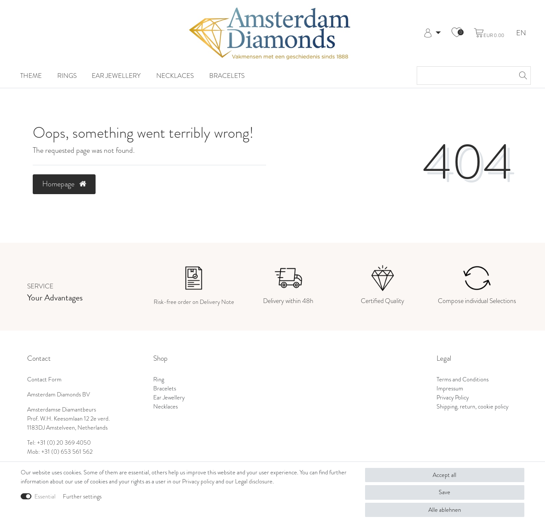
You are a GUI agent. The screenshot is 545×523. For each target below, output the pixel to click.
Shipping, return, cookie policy (472, 406)
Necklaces (175, 75)
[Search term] (465, 75)
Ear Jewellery (116, 75)
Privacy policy (198, 481)
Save (444, 492)
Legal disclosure (253, 481)
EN (521, 33)
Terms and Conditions (463, 379)
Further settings (82, 496)
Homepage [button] (64, 183)
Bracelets (227, 75)
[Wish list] (457, 33)
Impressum (450, 388)
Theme (31, 75)
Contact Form (44, 379)
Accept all (444, 474)
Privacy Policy (453, 397)
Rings (67, 75)
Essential (45, 496)
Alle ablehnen (444, 509)
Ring (158, 379)
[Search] (521, 75)
